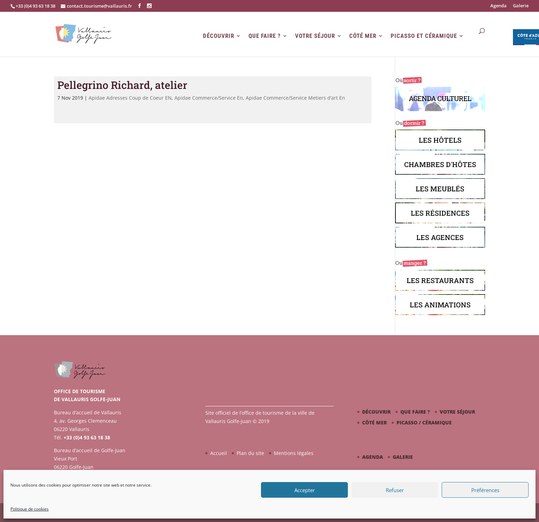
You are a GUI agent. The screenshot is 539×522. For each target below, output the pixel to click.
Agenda (498, 6)
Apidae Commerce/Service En (208, 97)
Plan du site (250, 453)
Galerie (521, 6)
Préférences (485, 490)
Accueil (218, 453)
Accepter (304, 490)
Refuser (395, 490)
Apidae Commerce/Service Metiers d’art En (295, 97)
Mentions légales (293, 453)
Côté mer (362, 36)
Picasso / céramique (424, 422)
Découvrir (218, 36)
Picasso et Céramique (424, 36)
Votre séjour (315, 36)
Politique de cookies (29, 509)
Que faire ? (264, 36)
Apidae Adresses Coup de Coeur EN (130, 97)
